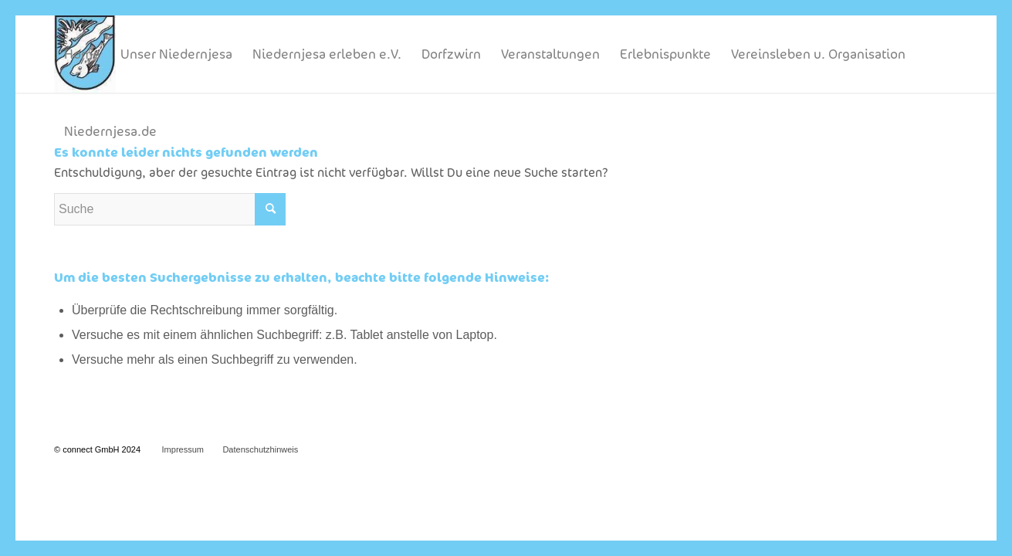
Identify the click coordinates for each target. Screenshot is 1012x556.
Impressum (183, 449)
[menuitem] (82, 54)
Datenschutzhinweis (260, 449)
